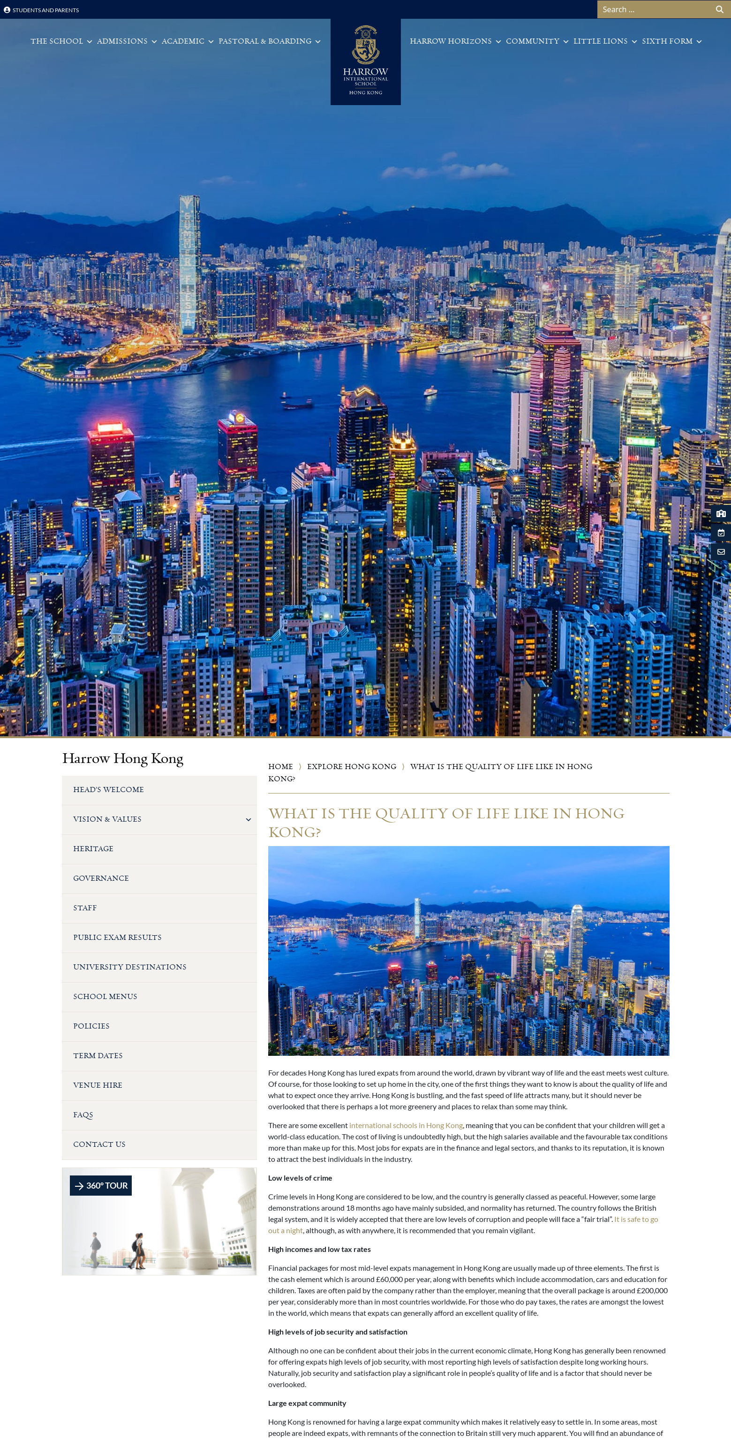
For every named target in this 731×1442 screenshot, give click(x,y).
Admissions (127, 42)
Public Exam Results (117, 938)
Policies (91, 1026)
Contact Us (99, 1145)
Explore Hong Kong (351, 767)
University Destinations (130, 967)
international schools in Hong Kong (406, 1125)
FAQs (83, 1115)
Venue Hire (97, 1086)
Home (280, 767)
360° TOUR (101, 1186)
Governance (101, 879)
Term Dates (98, 1056)
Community (538, 42)
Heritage (93, 849)
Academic (188, 42)
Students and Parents (41, 10)
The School (61, 42)
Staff (85, 908)
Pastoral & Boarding (270, 42)
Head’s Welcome (108, 790)
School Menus (105, 997)
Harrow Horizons (456, 42)
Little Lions (605, 42)
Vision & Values (162, 820)
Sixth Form (672, 42)
